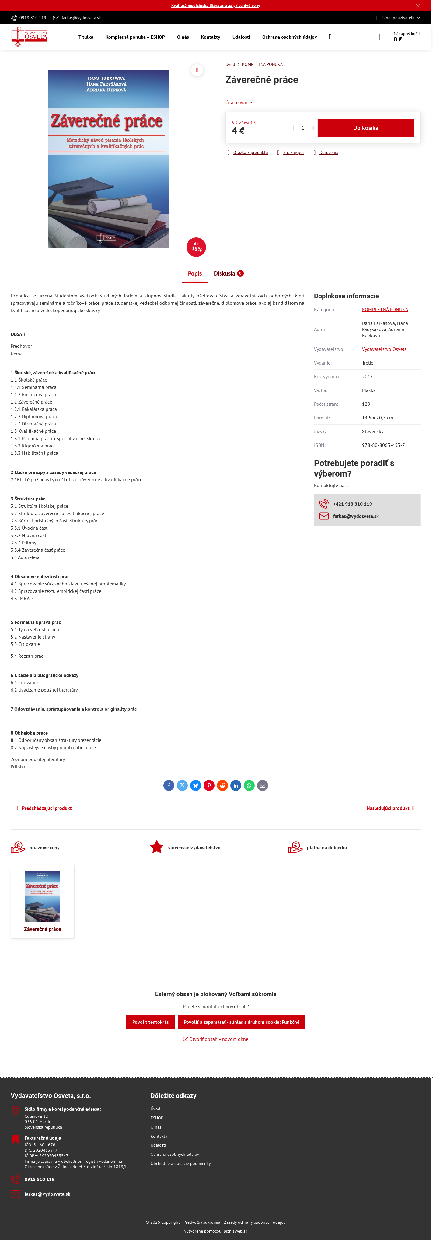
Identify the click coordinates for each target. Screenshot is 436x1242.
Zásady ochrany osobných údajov (255, 1222)
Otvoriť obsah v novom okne (215, 1039)
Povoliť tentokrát (150, 1022)
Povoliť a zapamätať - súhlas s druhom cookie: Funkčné (241, 1022)
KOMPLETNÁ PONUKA (385, 309)
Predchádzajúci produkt (44, 808)
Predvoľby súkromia (201, 1222)
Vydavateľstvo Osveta (384, 349)
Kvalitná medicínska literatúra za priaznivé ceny (215, 5)
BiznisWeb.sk (235, 1231)
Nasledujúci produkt (391, 808)
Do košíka (365, 128)
